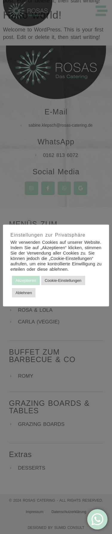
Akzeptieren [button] (26, 280)
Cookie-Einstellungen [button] (63, 280)
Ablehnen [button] (24, 293)
